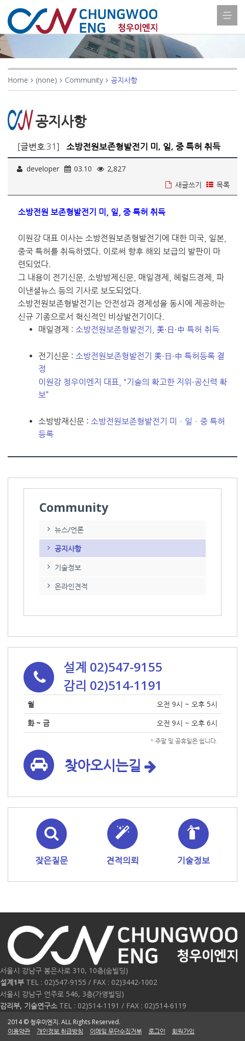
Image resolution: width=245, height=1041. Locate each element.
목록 (218, 184)
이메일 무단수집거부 (116, 1031)
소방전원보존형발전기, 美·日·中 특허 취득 (147, 329)
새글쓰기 (183, 184)
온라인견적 (66, 586)
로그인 (157, 1031)
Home (18, 80)
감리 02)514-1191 (112, 685)
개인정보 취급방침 (60, 1031)
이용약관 (19, 1031)
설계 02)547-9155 (112, 666)
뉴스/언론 (64, 529)
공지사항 (62, 548)
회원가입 (183, 1031)
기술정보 (62, 567)
